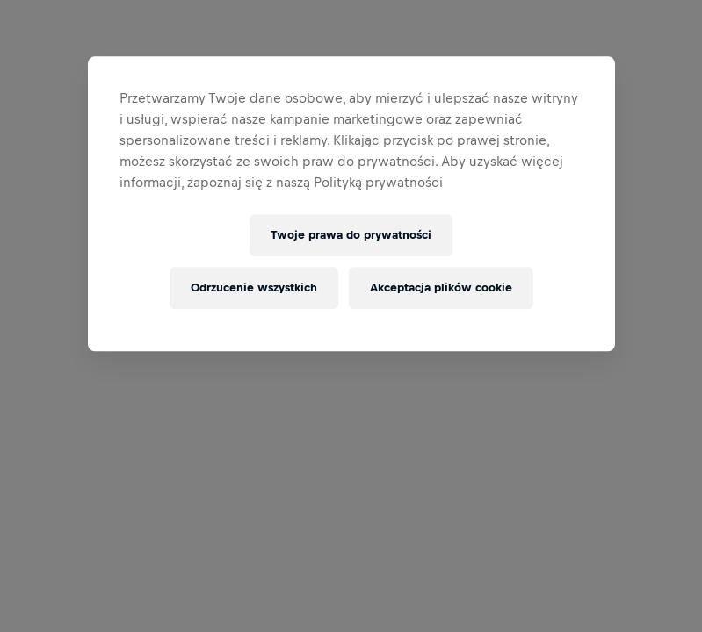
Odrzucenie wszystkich (254, 288)
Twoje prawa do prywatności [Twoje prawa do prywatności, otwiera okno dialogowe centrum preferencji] (351, 235)
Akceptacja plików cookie (441, 288)
